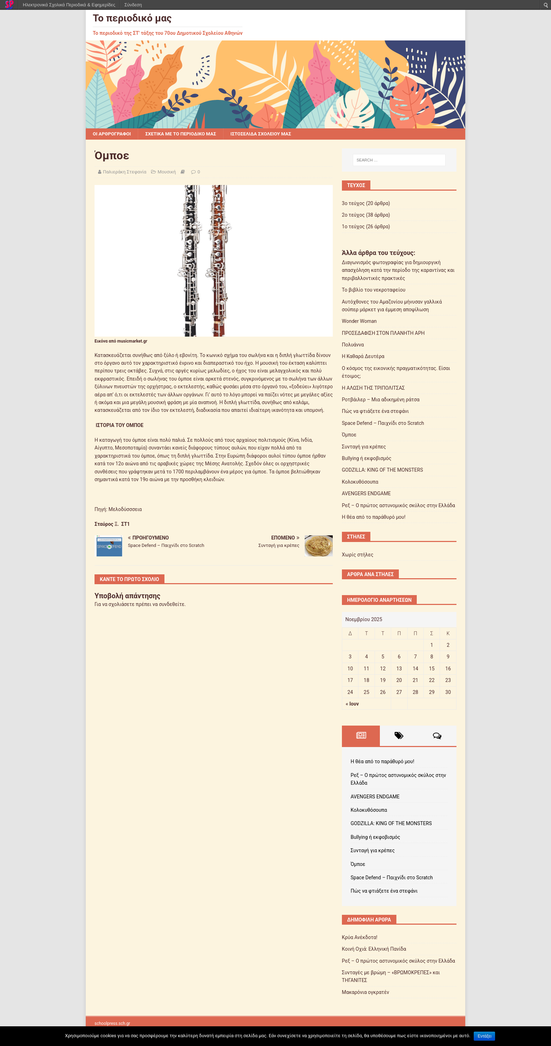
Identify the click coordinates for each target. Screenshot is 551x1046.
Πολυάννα (353, 345)
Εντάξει (484, 1036)
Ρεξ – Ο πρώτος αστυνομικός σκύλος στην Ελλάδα (398, 506)
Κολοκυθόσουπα (360, 482)
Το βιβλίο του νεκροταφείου (374, 290)
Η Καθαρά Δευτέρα (363, 356)
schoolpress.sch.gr (112, 1023)
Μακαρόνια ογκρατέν (365, 992)
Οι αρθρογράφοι (112, 134)
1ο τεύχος (353, 227)
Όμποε (349, 435)
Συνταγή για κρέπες (364, 447)
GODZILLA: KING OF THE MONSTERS (382, 470)
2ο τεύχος (353, 215)
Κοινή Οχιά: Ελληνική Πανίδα (374, 949)
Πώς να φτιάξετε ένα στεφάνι (375, 411)
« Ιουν (352, 704)
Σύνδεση (133, 4)
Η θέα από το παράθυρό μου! (374, 517)
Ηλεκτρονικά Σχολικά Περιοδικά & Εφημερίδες (69, 4)
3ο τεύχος (353, 203)
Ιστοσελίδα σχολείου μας (267, 134)
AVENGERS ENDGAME (366, 494)
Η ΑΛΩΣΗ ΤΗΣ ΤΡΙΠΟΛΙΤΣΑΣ (373, 388)
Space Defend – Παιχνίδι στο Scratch (383, 423)
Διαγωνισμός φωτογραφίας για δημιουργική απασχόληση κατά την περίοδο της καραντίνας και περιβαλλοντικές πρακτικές (398, 270)
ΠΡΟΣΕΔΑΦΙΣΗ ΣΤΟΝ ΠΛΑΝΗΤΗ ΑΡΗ (383, 333)
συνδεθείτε (171, 604)
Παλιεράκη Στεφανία (124, 172)
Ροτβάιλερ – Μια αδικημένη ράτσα (381, 400)
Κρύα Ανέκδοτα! (359, 937)
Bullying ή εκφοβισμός (366, 458)
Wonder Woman (359, 321)
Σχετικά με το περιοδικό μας (184, 134)
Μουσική (167, 172)
